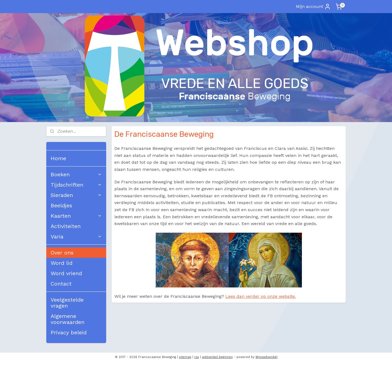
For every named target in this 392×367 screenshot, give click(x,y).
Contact (61, 283)
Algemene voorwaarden (67, 319)
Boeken (76, 174)
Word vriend (66, 273)
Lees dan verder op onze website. (260, 296)
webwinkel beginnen (217, 357)
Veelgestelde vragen (67, 302)
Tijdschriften (76, 184)
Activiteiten (66, 226)
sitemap (185, 357)
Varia (76, 236)
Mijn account (313, 6)
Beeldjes (61, 205)
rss (196, 357)
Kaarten (76, 216)
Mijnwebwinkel (266, 357)
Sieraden (76, 195)
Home (58, 158)
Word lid (61, 263)
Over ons (62, 252)
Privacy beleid (69, 332)
